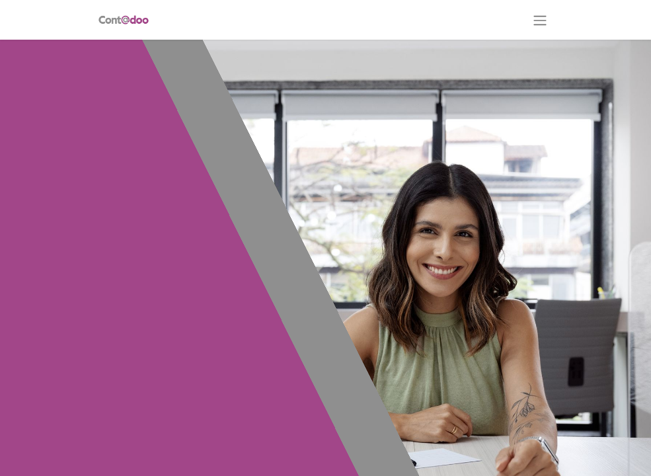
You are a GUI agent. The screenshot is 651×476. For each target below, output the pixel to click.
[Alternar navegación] (540, 19)
